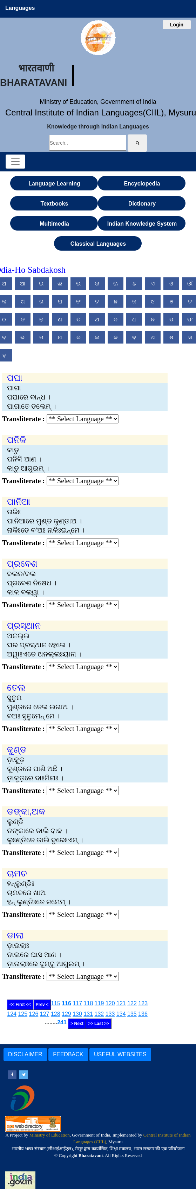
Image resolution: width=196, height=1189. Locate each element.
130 (77, 1014)
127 (44, 1014)
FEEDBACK (68, 1054)
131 (88, 1014)
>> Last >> (98, 1023)
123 (143, 1003)
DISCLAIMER (25, 1054)
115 (55, 1003)
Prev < (42, 1004)
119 (99, 1003)
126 (34, 1014)
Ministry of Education (49, 1135)
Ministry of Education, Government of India (98, 101)
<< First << (20, 1004)
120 (110, 1003)
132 (99, 1014)
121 (121, 1003)
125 (22, 1014)
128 (55, 1014)
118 (88, 1003)
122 (132, 1003)
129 (66, 1014)
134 (121, 1014)
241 (62, 1022)
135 (132, 1014)
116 (66, 1003)
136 (143, 1014)
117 (77, 1003)
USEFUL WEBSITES (120, 1054)
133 (110, 1014)
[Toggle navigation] (15, 162)
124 (11, 1014)
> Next (76, 1023)
